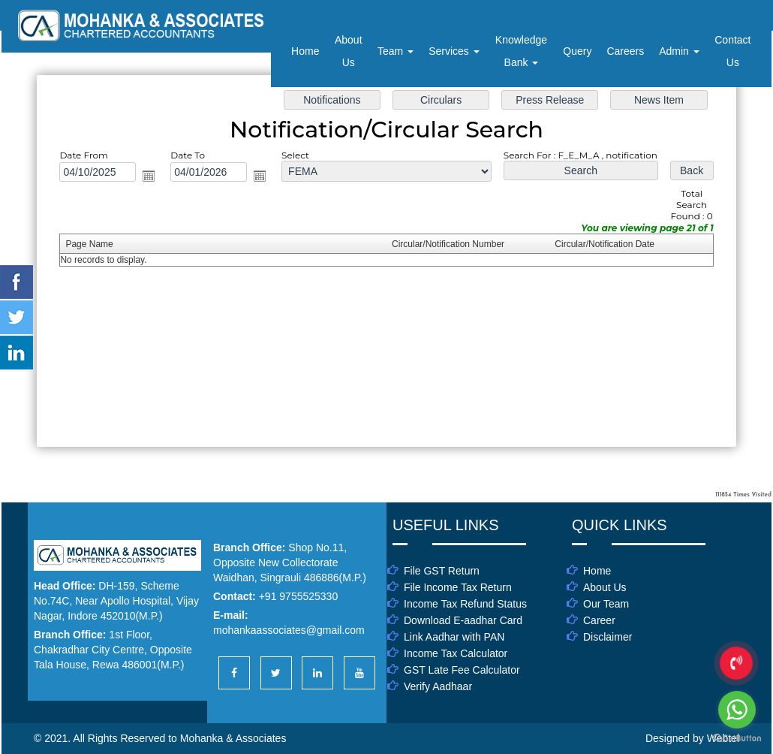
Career (599, 620)
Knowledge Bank (521, 51)
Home (305, 51)
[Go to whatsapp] (737, 709)
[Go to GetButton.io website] (737, 738)
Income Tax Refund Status (465, 604)
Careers (625, 51)
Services (454, 51)
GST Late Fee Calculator (462, 670)
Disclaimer (607, 637)
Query (577, 51)
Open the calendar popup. (150, 175)
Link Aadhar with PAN (454, 637)
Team (395, 51)
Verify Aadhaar (438, 686)
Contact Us (732, 51)
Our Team (606, 604)
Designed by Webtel (692, 738)
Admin (679, 51)
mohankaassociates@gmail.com (289, 630)
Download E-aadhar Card (463, 620)
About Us (348, 51)
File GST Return (442, 571)
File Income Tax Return (458, 587)
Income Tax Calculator (455, 653)
